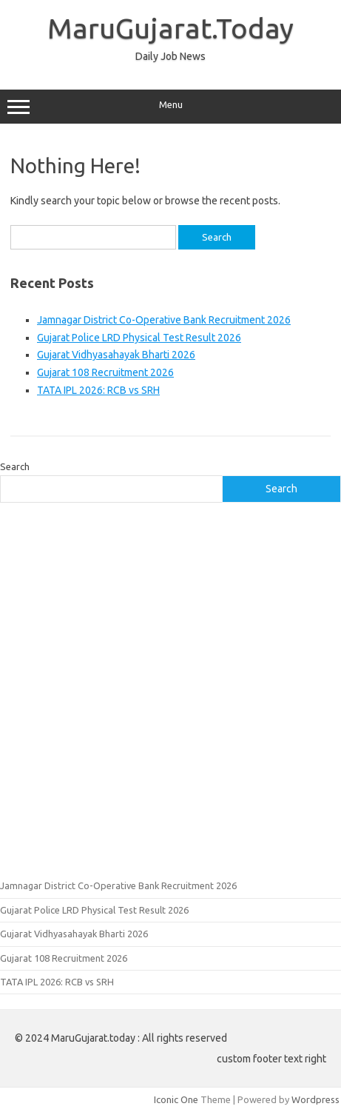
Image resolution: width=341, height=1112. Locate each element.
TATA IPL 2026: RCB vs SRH (98, 390)
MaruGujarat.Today (170, 28)
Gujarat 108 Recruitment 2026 (105, 372)
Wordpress (315, 1099)
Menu (170, 106)
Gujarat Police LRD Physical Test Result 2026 (139, 338)
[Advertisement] (170, 689)
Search (15, 466)
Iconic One (176, 1099)
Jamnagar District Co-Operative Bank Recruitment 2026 (164, 320)
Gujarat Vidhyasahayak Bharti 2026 (116, 355)
